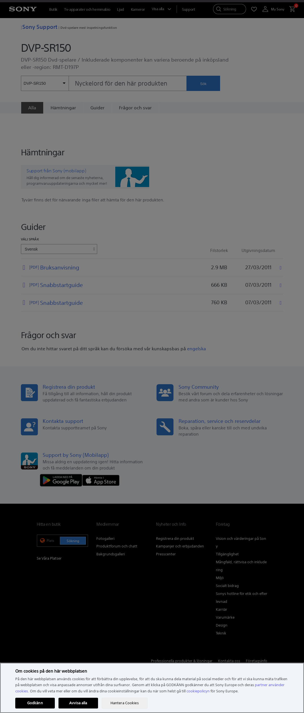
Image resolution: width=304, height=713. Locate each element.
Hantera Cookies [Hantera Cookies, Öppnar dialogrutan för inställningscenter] (124, 703)
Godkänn (35, 703)
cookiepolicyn (198, 691)
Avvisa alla (78, 703)
